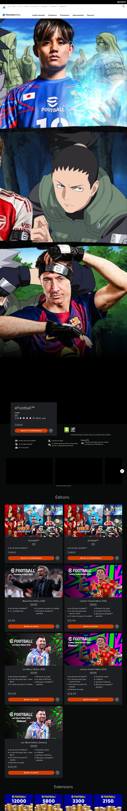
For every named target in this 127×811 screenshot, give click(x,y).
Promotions (64, 13)
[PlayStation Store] (12, 12)
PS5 (14, 6)
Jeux (8, 6)
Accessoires (34, 6)
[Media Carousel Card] (29, 469)
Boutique (53, 6)
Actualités (44, 6)
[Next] (122, 469)
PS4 (19, 6)
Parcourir (90, 13)
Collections (52, 13)
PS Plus (26, 6)
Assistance (63, 6)
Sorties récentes (38, 13)
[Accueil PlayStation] (4, 6)
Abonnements (78, 13)
